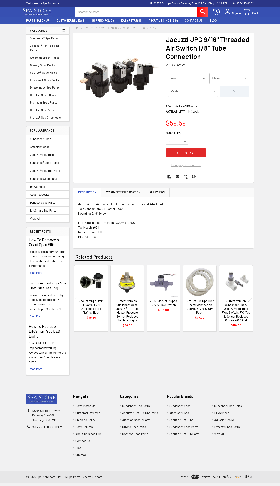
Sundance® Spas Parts (44, 166)
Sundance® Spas (40, 142)
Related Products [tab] (94, 258)
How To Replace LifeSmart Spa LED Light (44, 334)
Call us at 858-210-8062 (47, 430)
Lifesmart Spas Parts (44, 83)
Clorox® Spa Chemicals (45, 121)
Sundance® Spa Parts (44, 42)
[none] (118, 81)
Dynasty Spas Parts (42, 206)
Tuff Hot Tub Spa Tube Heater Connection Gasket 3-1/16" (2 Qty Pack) (200, 308)
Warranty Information (123, 194)
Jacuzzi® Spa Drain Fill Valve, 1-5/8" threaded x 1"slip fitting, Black (91, 308)
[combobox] (187, 82)
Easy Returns (131, 24)
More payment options (186, 166)
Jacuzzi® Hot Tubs (42, 158)
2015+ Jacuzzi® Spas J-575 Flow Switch (163, 304)
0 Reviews (157, 194)
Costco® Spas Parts (43, 76)
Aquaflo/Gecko (40, 198)
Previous (77, 300)
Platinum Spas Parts (43, 106)
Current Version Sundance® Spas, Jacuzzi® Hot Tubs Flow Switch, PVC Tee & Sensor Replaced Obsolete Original (236, 312)
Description (87, 194)
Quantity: (173, 136)
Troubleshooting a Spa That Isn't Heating (47, 289)
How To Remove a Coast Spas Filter (44, 245)
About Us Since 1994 (163, 24)
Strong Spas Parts (42, 68)
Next (250, 300)
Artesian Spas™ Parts (44, 61)
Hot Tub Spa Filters (43, 98)
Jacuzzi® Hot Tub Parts (45, 174)
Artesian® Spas (40, 150)
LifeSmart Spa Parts (43, 214)
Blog (213, 24)
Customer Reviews (70, 24)
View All (35, 222)
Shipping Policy (102, 24)
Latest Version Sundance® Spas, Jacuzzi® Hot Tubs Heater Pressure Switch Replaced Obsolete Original (127, 312)
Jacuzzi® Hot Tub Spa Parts (44, 51)
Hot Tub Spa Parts (42, 113)
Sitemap (81, 458)
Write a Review (176, 68)
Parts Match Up (38, 24)
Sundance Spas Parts (44, 182)
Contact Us (194, 24)
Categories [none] (38, 34)
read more (35, 276)
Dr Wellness (37, 190)
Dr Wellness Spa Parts (45, 91)
